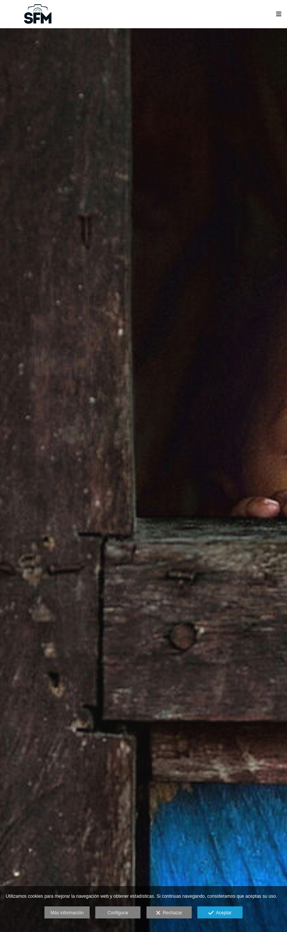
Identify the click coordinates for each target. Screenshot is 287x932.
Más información (67, 912)
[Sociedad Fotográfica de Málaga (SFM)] (38, 14)
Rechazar (169, 913)
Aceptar (219, 913)
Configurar (117, 912)
